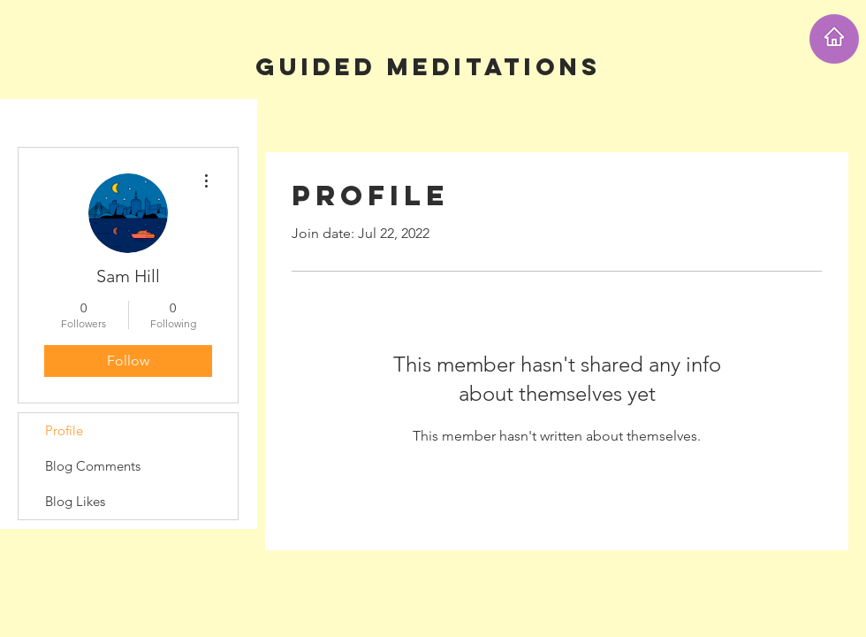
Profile (64, 430)
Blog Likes (75, 501)
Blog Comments (93, 465)
